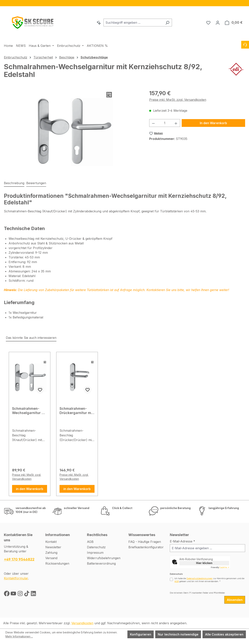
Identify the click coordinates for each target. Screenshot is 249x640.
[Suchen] (167, 22)
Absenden (235, 600)
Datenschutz (96, 547)
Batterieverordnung (101, 563)
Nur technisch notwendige (178, 634)
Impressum (95, 553)
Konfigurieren (140, 634)
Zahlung (51, 553)
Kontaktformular (16, 578)
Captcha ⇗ (220, 567)
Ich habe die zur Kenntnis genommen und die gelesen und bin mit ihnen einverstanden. (209, 580)
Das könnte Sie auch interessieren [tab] (31, 338)
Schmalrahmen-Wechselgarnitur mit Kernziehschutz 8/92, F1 (29, 410)
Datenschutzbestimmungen (200, 578)
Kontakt (51, 542)
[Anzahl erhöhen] (176, 123)
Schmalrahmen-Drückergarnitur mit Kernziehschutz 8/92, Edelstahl (76, 410)
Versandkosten (82, 623)
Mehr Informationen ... (19, 636)
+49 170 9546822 (19, 559)
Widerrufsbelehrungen (103, 558)
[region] (124, 3)
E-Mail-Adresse (182, 541)
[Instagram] (20, 594)
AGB (90, 542)
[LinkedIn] (33, 594)
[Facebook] (7, 594)
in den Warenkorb (29, 489)
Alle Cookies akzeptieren (224, 634)
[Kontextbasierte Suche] (98, 22)
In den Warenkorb (213, 123)
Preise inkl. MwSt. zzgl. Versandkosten (177, 100)
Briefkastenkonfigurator (146, 547)
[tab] (14, 183)
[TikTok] (27, 594)
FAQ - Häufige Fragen (144, 542)
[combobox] (133, 22)
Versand (51, 558)
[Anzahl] (164, 123)
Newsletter (53, 547)
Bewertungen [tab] (36, 183)
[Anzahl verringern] (153, 123)
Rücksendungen (57, 563)
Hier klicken (204, 563)
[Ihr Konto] (217, 22)
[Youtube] (14, 594)
